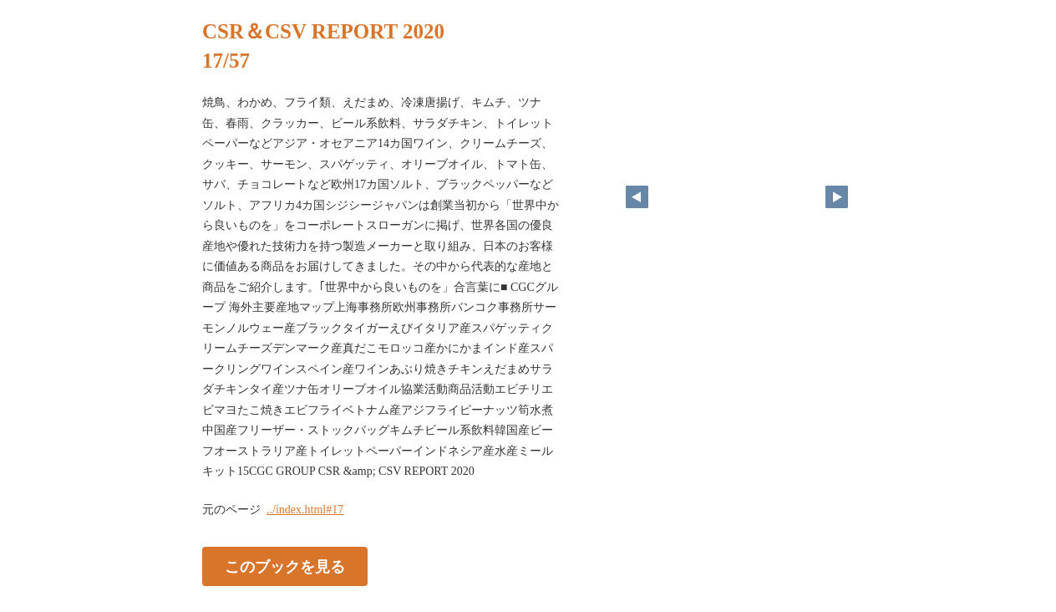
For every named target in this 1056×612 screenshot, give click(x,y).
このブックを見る (285, 566)
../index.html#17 (305, 509)
